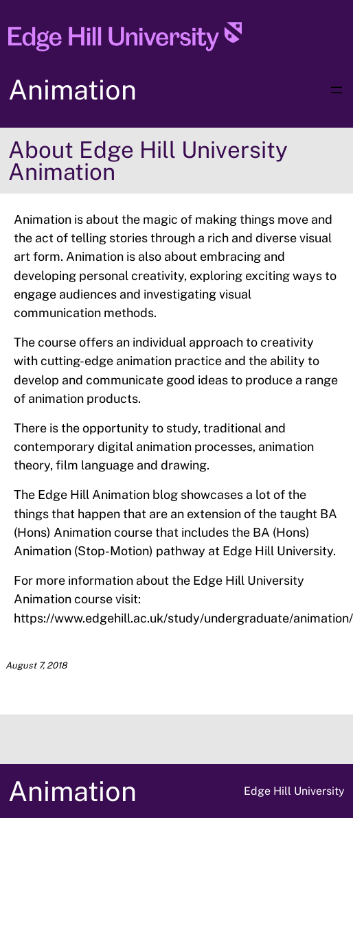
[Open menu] (336, 90)
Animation (72, 89)
